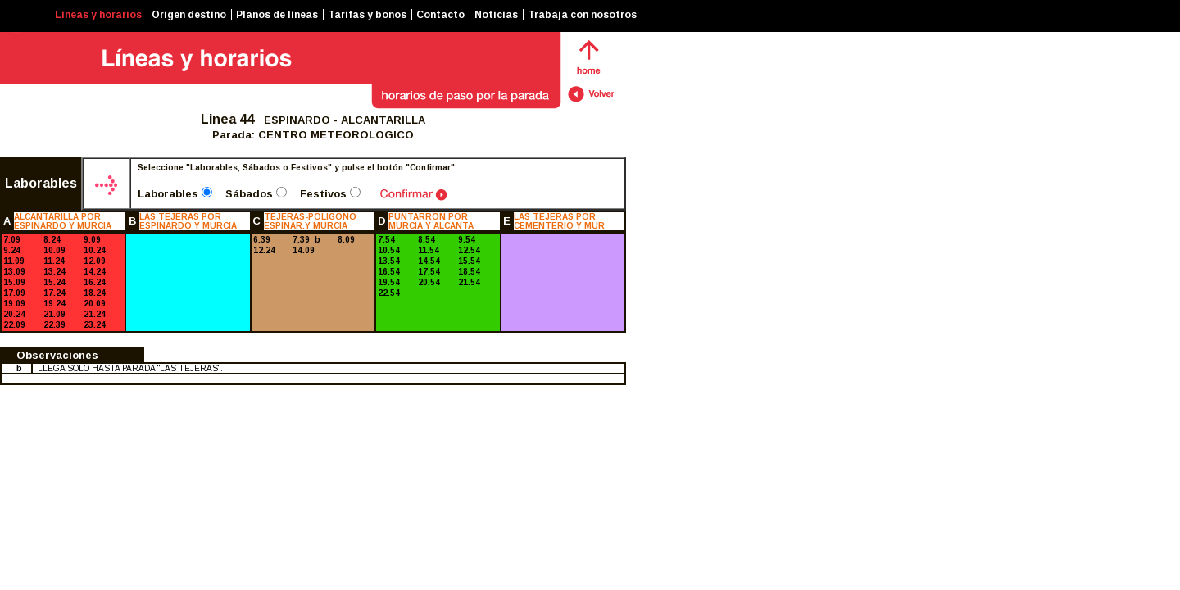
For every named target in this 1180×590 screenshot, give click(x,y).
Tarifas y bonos (367, 14)
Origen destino (189, 14)
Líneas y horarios (98, 14)
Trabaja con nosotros (582, 14)
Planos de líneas (277, 14)
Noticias (496, 14)
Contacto (440, 14)
